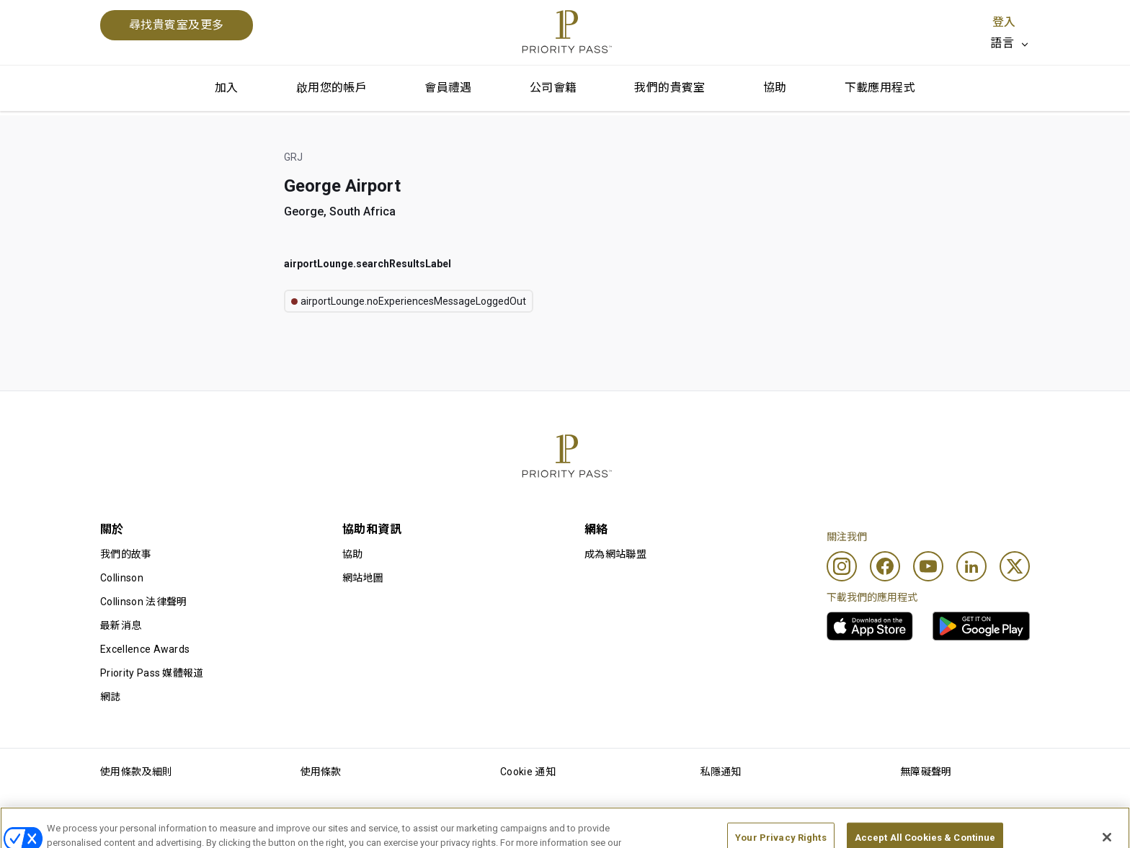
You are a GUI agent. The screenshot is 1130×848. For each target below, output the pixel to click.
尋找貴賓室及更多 (176, 25)
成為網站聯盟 (615, 554)
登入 (1003, 22)
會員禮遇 (448, 87)
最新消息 (120, 625)
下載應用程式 (880, 87)
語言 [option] (1002, 43)
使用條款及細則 (136, 771)
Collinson (121, 578)
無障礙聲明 (926, 771)
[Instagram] (842, 566)
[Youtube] (928, 566)
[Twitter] (1015, 566)
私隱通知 (721, 771)
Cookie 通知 (528, 771)
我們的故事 (126, 554)
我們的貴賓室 (669, 87)
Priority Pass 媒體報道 (152, 673)
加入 (227, 87)
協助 (775, 87)
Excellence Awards (145, 649)
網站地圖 (362, 578)
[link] (870, 626)
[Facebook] (885, 566)
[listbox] (1010, 43)
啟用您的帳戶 (331, 87)
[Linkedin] (971, 566)
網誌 (110, 696)
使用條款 (321, 771)
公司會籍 (553, 87)
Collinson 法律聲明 (143, 601)
